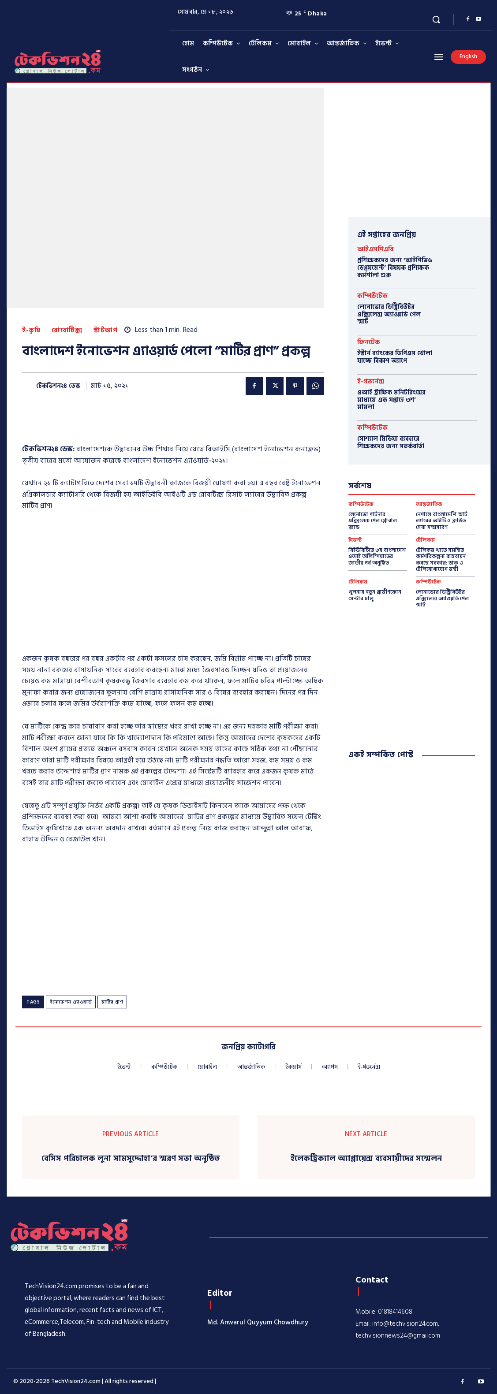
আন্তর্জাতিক (429, 504)
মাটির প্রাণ (112, 1002)
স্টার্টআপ (105, 330)
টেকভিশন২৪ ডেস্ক (58, 386)
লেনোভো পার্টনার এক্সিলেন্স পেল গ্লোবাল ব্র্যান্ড (372, 521)
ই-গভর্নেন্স (370, 381)
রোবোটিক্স (67, 330)
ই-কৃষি (31, 330)
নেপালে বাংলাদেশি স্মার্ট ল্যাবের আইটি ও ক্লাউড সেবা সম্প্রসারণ (441, 521)
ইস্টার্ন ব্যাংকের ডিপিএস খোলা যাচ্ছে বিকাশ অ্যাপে (394, 357)
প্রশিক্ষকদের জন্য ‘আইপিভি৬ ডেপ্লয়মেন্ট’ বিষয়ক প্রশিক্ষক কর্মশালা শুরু (394, 267)
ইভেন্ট (355, 540)
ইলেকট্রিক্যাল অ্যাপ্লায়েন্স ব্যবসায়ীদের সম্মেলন (366, 1159)
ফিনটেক (368, 342)
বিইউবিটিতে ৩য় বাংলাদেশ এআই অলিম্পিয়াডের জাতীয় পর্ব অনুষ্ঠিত (377, 556)
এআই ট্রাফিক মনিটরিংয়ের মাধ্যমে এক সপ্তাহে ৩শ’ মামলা (391, 400)
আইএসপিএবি (375, 249)
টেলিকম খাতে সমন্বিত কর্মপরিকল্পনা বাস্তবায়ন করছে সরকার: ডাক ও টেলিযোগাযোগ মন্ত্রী (441, 559)
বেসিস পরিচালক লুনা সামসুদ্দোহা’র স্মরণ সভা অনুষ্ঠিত (130, 1159)
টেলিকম (425, 540)
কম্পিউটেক (372, 296)
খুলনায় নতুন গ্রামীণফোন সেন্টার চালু (374, 595)
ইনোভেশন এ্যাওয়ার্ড (71, 1002)
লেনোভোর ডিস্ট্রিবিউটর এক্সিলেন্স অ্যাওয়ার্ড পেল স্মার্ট (389, 314)
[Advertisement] (173, 585)
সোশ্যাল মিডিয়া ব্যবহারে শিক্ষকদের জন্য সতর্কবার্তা (390, 442)
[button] (436, 19)
